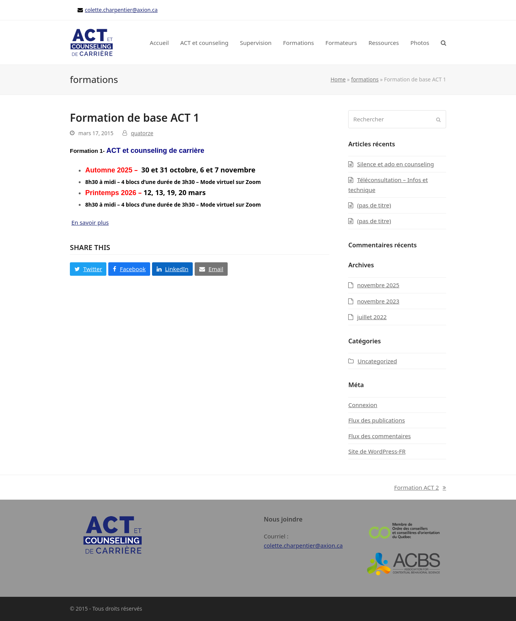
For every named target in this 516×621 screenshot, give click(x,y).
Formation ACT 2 (420, 488)
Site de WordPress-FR (376, 451)
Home (338, 79)
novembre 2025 (378, 285)
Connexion (362, 405)
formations (365, 79)
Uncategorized (377, 361)
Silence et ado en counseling (395, 164)
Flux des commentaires (379, 436)
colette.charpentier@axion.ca (121, 9)
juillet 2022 (372, 317)
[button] (443, 42)
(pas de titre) (374, 205)
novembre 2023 (378, 301)
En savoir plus (90, 222)
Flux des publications (376, 420)
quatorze (142, 133)
